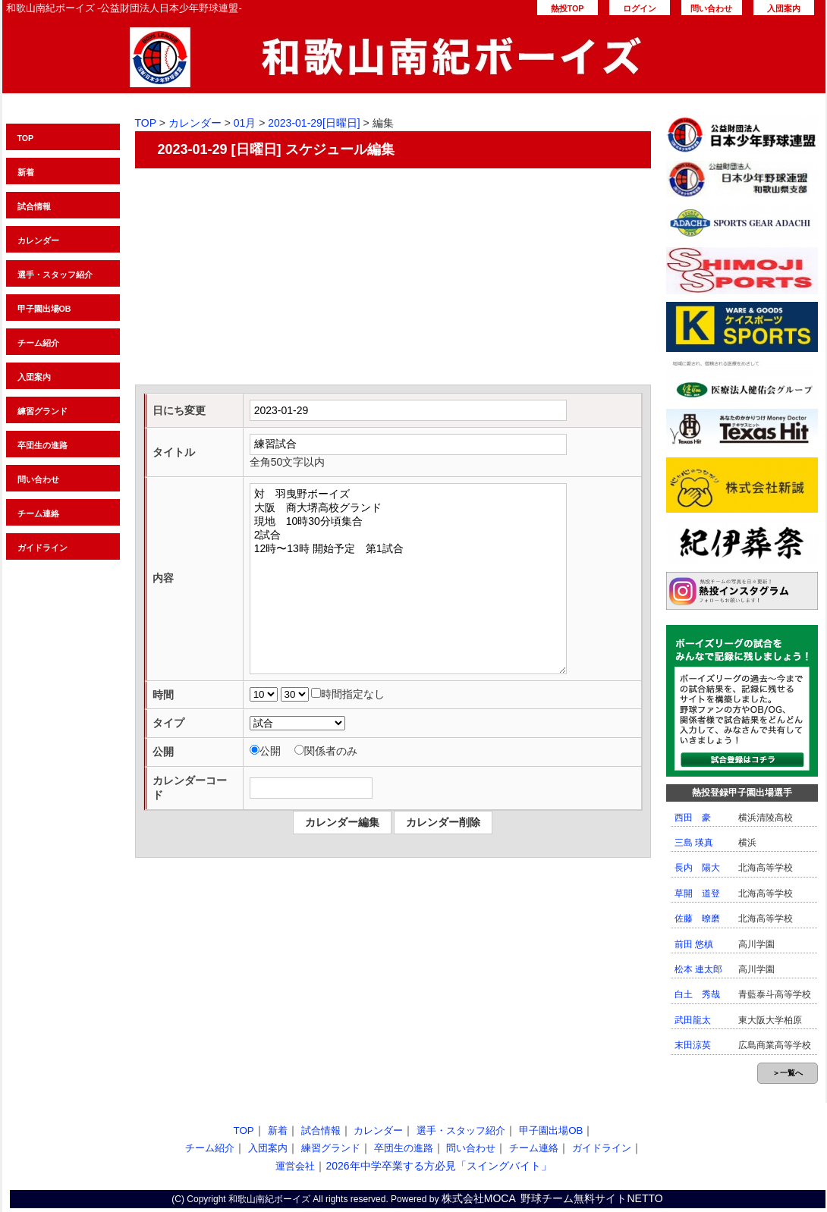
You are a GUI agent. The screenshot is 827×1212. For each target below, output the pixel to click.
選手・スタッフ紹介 (55, 274)
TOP (25, 138)
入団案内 (783, 8)
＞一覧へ (787, 1073)
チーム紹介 (38, 342)
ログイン (639, 8)
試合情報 (34, 206)
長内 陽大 (697, 867)
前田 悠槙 (693, 944)
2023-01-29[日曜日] (314, 123)
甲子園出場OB (44, 308)
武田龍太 (692, 1020)
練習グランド (42, 411)
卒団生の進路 (42, 445)
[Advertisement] (393, 278)
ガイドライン (42, 547)
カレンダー (38, 240)
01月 (245, 123)
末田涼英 (692, 1045)
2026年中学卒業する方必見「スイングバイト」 (438, 1166)
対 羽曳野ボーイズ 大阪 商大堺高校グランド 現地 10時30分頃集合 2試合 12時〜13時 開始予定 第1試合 (408, 578)
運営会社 (295, 1166)
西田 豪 (692, 817)
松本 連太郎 (698, 969)
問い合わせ (711, 8)
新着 (25, 172)
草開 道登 (697, 893)
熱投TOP (567, 8)
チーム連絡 (38, 513)
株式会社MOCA (479, 1198)
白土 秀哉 (697, 994)
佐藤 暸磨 (697, 918)
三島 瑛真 (693, 842)
